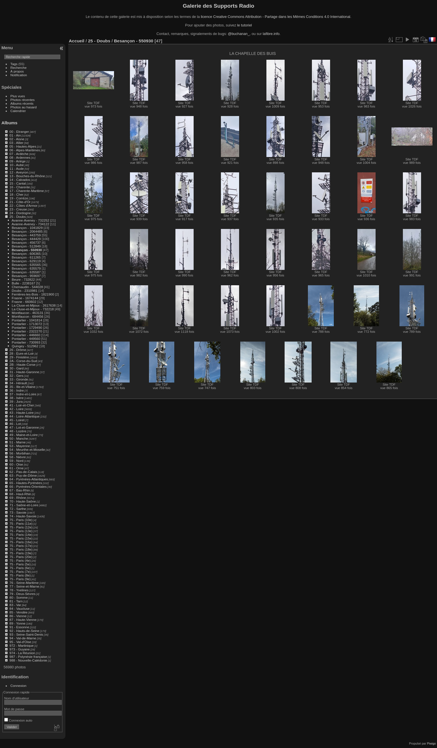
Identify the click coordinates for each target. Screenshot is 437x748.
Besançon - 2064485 (27, 231)
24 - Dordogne (20, 213)
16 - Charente (19, 187)
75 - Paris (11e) (20, 523)
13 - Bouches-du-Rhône (27, 176)
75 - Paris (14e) (20, 534)
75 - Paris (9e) (20, 579)
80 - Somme (18, 597)
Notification (19, 75)
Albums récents (22, 103)
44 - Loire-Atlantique (24, 416)
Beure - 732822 (23, 279)
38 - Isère (16, 398)
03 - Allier (16, 142)
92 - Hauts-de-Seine (24, 631)
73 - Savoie (17, 512)
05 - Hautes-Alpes (22, 146)
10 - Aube (16, 165)
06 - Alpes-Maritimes (24, 150)
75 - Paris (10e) (20, 520)
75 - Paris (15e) (20, 538)
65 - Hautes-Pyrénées (25, 483)
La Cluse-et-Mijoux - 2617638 (33, 305)
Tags (14, 64)
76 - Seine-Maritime (24, 582)
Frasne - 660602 (24, 301)
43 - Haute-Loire (21, 412)
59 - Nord (16, 460)
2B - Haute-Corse (22, 364)
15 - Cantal (17, 183)
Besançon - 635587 (26, 272)
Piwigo (431, 743)
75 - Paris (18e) (20, 549)
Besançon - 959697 (26, 276)
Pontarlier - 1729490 (27, 327)
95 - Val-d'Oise (20, 642)
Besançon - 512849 (26, 246)
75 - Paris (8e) (20, 575)
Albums (9, 122)
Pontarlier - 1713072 (27, 324)
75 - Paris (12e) (20, 527)
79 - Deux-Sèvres (22, 594)
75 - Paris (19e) (20, 553)
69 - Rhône (17, 497)
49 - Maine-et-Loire (23, 435)
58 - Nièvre (17, 457)
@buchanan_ (238, 34)
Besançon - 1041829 (27, 228)
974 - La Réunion (22, 653)
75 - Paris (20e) (20, 557)
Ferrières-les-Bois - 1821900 (33, 294)
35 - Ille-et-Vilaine (22, 387)
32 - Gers (16, 375)
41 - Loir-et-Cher (21, 405)
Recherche (19, 67)
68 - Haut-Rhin (20, 494)
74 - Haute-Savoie (22, 516)
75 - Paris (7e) (20, 571)
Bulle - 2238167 (23, 283)
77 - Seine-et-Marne (24, 586)
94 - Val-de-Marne (22, 638)
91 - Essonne (19, 627)
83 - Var (15, 605)
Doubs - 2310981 (24, 290)
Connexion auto (18, 720)
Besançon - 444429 (26, 239)
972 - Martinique (21, 645)
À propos (17, 71)
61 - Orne (16, 468)
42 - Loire (16, 409)
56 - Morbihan (19, 453)
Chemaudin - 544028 (27, 287)
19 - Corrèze (18, 198)
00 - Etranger (19, 131)
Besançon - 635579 (26, 268)
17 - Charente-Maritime (26, 191)
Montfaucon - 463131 (27, 313)
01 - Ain (15, 135)
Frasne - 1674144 (25, 298)
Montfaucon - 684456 (27, 316)
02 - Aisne (16, 139)
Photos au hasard (24, 107)
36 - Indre (16, 390)
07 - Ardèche (18, 154)
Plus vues (18, 96)
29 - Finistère (19, 357)
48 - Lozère (17, 431)
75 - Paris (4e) (20, 560)
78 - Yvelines (18, 590)
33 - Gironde (18, 379)
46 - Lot (15, 423)
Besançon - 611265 (26, 257)
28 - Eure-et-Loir (21, 353)
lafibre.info (271, 34)
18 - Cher (16, 194)
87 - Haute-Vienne (22, 619)
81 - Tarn (15, 601)
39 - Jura (15, 401)
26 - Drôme (17, 350)
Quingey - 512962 (25, 346)
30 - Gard (16, 368)
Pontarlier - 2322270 (27, 331)
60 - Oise (16, 464)
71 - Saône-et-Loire (23, 505)
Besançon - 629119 (26, 261)
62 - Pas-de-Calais (23, 472)
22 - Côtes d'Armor (23, 205)
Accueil (76, 40)
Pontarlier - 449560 (26, 338)
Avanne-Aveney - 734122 (30, 224)
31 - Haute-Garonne (24, 372)
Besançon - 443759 (26, 235)
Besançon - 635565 (26, 264)
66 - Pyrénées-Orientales (28, 486)
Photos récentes (23, 100)
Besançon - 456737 (26, 242)
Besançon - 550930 (27, 250)
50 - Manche (18, 438)
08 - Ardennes (19, 157)
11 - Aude (16, 168)
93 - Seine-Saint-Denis (26, 634)
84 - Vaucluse (19, 608)
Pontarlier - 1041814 (27, 320)
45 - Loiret (16, 420)
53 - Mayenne (19, 446)
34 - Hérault (18, 383)
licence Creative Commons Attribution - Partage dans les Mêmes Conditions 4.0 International (275, 17)
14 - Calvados (19, 179)
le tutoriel (244, 25)
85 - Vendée (18, 612)
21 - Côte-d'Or (19, 202)
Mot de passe (14, 709)
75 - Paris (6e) (20, 568)
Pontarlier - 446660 (26, 335)
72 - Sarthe (17, 509)
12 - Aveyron (18, 172)
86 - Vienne (17, 616)
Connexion (18, 685)
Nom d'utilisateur (16, 698)
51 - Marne (17, 442)
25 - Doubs (17, 216)
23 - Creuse (18, 209)
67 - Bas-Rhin (19, 490)
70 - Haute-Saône (22, 501)
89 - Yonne (17, 623)
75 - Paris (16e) (20, 542)
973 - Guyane (19, 649)
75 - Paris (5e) (20, 564)
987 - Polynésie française (28, 656)
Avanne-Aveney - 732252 (30, 220)
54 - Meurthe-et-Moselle (27, 449)
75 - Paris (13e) (20, 531)
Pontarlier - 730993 (26, 342)
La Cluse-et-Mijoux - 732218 (33, 309)
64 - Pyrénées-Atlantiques (28, 479)
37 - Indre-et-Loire (22, 394)
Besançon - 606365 (26, 253)
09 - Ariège (17, 161)
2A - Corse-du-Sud (23, 361)
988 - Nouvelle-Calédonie (28, 660)
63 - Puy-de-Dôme (23, 475)
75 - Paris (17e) (20, 545)
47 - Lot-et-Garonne (24, 427)
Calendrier (18, 111)
